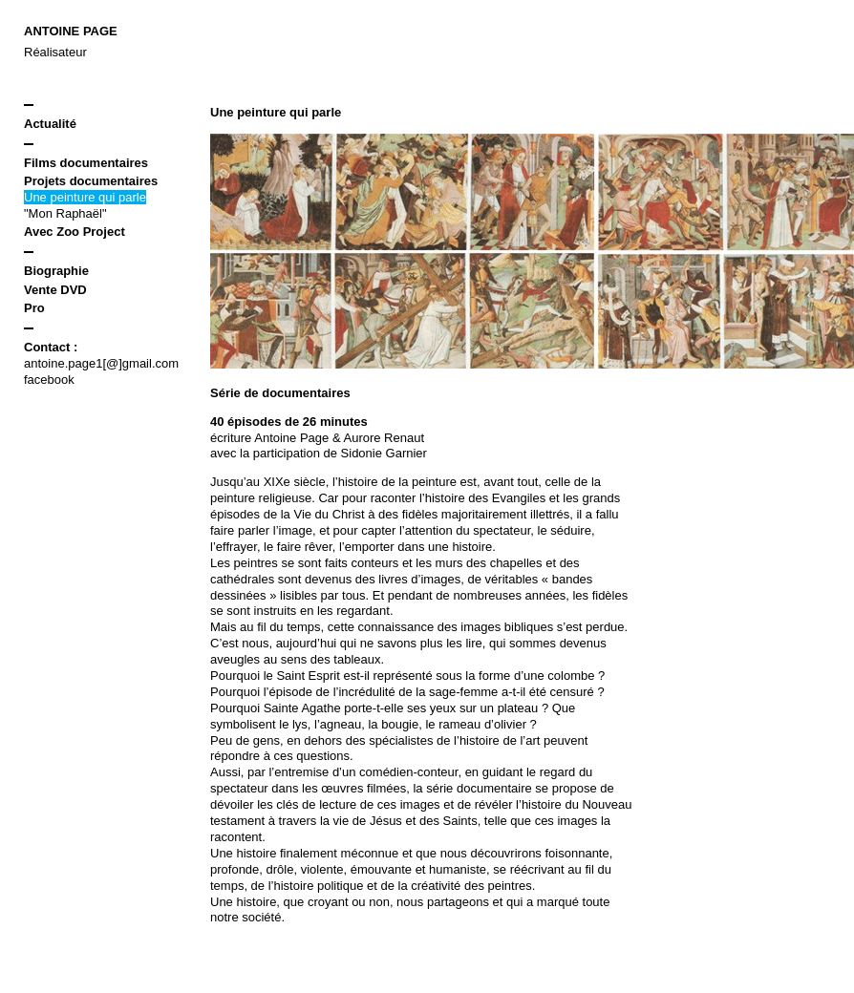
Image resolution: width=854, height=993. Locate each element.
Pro (34, 308)
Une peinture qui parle (85, 197)
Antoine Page (70, 31)
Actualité (50, 123)
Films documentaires (86, 163)
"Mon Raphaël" (65, 213)
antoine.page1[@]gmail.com (101, 363)
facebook (49, 379)
